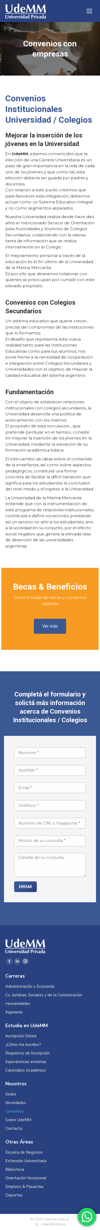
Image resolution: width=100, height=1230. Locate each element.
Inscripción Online (21, 1036)
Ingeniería (13, 1012)
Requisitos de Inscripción (27, 1053)
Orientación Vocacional (25, 1178)
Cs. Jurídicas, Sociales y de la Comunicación (43, 995)
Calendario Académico (25, 1070)
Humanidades (17, 1003)
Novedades (15, 1102)
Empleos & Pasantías (24, 1186)
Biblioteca (14, 1169)
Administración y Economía (29, 986)
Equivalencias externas (25, 1061)
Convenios (14, 1111)
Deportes (14, 1195)
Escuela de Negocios (24, 1152)
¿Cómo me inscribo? (23, 1044)
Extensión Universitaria (25, 1161)
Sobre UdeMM (18, 1120)
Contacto (13, 1128)
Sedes (10, 1094)
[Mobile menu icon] (89, 11)
